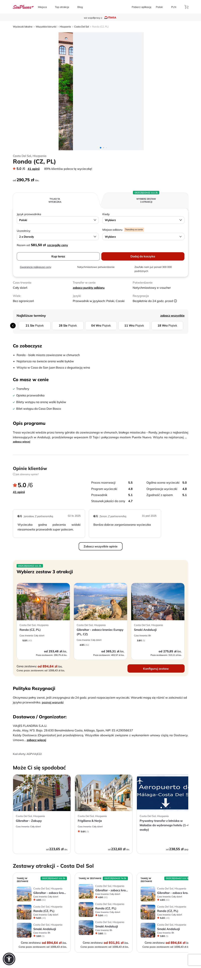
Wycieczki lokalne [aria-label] (22, 26)
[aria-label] (23, 7)
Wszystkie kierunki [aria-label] (46, 26)
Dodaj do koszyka (142, 256)
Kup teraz (58, 256)
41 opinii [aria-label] (34, 169)
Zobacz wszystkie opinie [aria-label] (101, 546)
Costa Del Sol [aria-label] (81, 26)
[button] (9, 959)
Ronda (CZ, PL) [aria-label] (100, 26)
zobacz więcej (21, 441)
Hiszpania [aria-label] (65, 26)
